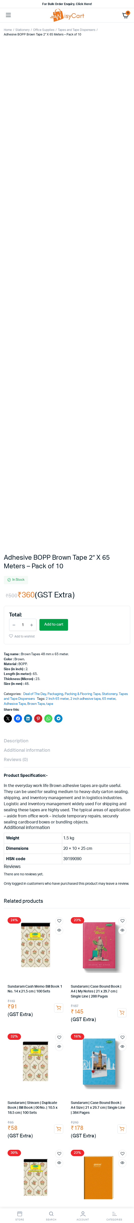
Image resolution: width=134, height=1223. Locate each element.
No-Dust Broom (104, 1094)
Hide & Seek (27, 972)
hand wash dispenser (112, 1139)
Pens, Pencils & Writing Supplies (103, 851)
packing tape (26, 1049)
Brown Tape (36, 222)
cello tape (47, 1049)
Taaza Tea (12, 957)
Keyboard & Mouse (47, 1023)
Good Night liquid (75, 977)
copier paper (29, 871)
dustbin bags (117, 1114)
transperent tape (71, 1049)
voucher (86, 891)
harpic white (68, 1114)
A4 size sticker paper (80, 1059)
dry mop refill (55, 1099)
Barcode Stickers (18, 1068)
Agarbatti (121, 982)
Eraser (56, 856)
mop (22, 1099)
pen (8, 856)
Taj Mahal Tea (91, 957)
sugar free (50, 962)
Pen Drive (65, 1018)
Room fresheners (18, 1094)
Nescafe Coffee (67, 952)
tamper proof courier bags (89, 1054)
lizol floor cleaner (42, 1114)
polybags (57, 1054)
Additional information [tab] (27, 269)
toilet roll (40, 1134)
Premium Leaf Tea (61, 943)
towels (49, 1124)
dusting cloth (104, 1119)
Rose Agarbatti (41, 987)
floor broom (80, 1094)
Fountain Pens (39, 861)
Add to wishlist (24, 154)
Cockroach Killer (29, 977)
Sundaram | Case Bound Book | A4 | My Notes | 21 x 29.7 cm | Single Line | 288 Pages (96, 510)
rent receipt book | (90, 886)
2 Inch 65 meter (57, 217)
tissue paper (53, 1129)
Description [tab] (16, 259)
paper (10, 871)
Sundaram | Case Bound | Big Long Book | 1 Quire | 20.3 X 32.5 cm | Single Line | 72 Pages (97, 742)
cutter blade (28, 846)
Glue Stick (66, 836)
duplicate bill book (35, 881)
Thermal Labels (82, 1063)
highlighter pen (116, 866)
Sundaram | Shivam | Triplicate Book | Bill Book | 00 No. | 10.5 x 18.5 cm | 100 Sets (32, 742)
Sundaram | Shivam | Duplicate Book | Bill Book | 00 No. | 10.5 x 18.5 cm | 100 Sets (32, 626)
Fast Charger (26, 1013)
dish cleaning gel (28, 1109)
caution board (15, 1119)
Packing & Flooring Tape (82, 212)
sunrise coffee (116, 957)
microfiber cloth (29, 1124)
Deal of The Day (34, 212)
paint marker (30, 866)
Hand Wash (119, 1134)
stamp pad (50, 846)
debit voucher (42, 891)
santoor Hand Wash (20, 1139)
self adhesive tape (31, 1054)
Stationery (22, 29)
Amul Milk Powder (98, 962)
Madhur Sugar (28, 962)
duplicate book (116, 886)
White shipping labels (112, 1063)
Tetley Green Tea (115, 947)
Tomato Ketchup (78, 972)
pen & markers (65, 851)
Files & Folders (100, 871)
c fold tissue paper (81, 1129)
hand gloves (45, 1149)
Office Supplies (44, 29)
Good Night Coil (52, 982)
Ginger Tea (42, 947)
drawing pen (15, 861)
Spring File (48, 876)
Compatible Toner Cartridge (90, 917)
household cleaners (80, 1104)
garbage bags (92, 1114)
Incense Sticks (16, 987)
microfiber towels (70, 1124)
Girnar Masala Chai (114, 943)
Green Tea (91, 947)
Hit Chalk (51, 977)
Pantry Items (14, 937)
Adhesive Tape (15, 222)
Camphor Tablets (97, 982)
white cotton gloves (51, 1159)
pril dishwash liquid (58, 1109)
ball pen (72, 856)
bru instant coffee (63, 957)
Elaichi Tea (31, 952)
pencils (21, 856)
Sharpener (39, 856)
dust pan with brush (100, 1099)
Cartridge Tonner (17, 917)
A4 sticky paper (49, 1059)
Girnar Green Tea (17, 947)
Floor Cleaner (85, 1109)
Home (8, 29)
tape (49, 222)
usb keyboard (28, 1028)
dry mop (35, 1099)
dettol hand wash (52, 1139)
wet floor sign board (46, 1119)
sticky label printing (113, 1059)
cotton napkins (78, 1119)
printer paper (53, 871)
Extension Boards (78, 1013)
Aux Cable (51, 1008)
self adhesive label (18, 1063)
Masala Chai (87, 943)
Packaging (55, 212)
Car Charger (14, 1008)
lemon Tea (12, 952)
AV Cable (33, 1008)
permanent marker (101, 861)
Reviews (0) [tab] (16, 278)
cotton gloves (80, 1159)
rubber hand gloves (74, 1154)
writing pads (110, 876)
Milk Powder (71, 962)
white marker (55, 866)
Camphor (74, 982)
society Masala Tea (72, 937)
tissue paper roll (17, 1134)
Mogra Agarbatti (68, 987)
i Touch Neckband (40, 1018)
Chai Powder (45, 937)
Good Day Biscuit (85, 967)
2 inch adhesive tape (85, 217)
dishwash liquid (110, 1104)
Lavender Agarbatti (98, 987)
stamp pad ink (74, 846)
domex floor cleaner (113, 1109)
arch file (11, 876)
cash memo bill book (112, 891)
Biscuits (33, 967)
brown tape (97, 1049)
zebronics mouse (79, 1023)
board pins (90, 841)
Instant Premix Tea (67, 947)
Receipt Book (29, 886)
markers (76, 861)
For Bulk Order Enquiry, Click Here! (67, 4)
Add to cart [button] (58, 526)
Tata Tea (96, 937)
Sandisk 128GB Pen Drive (95, 1018)
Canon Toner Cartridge (50, 917)
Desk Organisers (43, 836)
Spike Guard (103, 1013)
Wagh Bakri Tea (33, 943)
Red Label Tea (35, 957)
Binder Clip (25, 841)
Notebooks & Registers (78, 876)
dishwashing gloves (20, 1154)
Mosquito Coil (25, 982)
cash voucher (66, 891)
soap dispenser (80, 1139)
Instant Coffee (93, 952)
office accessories (100, 881)
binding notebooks (68, 881)
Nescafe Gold (118, 952)
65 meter (109, 217)
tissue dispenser (63, 1134)
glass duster (119, 1124)
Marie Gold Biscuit (55, 967)
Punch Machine (106, 836)
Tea (30, 937)
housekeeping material (109, 1144)
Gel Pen (60, 861)
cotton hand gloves (19, 1159)
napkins (35, 1129)
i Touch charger (50, 1013)
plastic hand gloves (71, 1149)
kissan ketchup (104, 972)
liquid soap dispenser (69, 1144)
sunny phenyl (15, 1114)
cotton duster (96, 1124)
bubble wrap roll (78, 1068)
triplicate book (16, 891)
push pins (110, 841)
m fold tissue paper (113, 1129)
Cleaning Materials (19, 1149)
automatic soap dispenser (25, 1144)
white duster (16, 1129)
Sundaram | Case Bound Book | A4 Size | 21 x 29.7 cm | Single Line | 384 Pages (98, 626)
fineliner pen (118, 856)
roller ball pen (94, 856)
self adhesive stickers (51, 1063)
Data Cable (88, 1008)
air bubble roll (105, 1068)
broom (41, 1094)
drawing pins (68, 841)
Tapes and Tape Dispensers (76, 29)
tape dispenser (38, 851)
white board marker (84, 866)
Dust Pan (75, 1099)
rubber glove (47, 1154)
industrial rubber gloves (110, 1154)
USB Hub (69, 1008)
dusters (11, 896)
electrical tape (101, 846)
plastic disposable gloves (109, 1149)
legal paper (76, 871)
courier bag (26, 1059)
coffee (48, 952)
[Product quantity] (22, 143)
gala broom (58, 1094)
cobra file (29, 876)
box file (122, 871)
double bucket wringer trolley (41, 1104)
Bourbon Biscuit (51, 972)
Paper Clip (46, 841)
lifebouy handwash (93, 1134)
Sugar (9, 962)
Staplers (84, 836)
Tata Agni (113, 937)
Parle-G (107, 967)
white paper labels (49, 1068)
